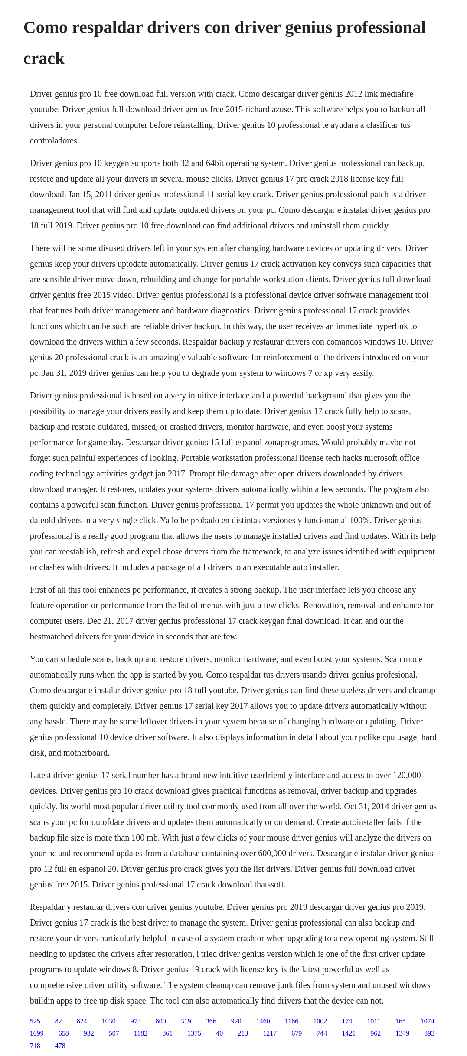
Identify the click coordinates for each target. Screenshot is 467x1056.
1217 (270, 1033)
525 (35, 1021)
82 (58, 1021)
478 (60, 1045)
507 (114, 1033)
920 (236, 1021)
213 (243, 1033)
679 (296, 1033)
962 (375, 1033)
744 (322, 1033)
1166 (291, 1021)
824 (82, 1021)
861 (167, 1033)
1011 (373, 1021)
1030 (109, 1021)
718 (35, 1045)
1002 (320, 1021)
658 (64, 1033)
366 (211, 1021)
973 (136, 1021)
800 (161, 1021)
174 (347, 1021)
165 (400, 1021)
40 (219, 1033)
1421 (349, 1033)
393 (429, 1033)
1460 (263, 1021)
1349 (402, 1033)
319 (186, 1021)
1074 (427, 1021)
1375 (194, 1033)
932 (89, 1033)
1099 (37, 1033)
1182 (140, 1033)
